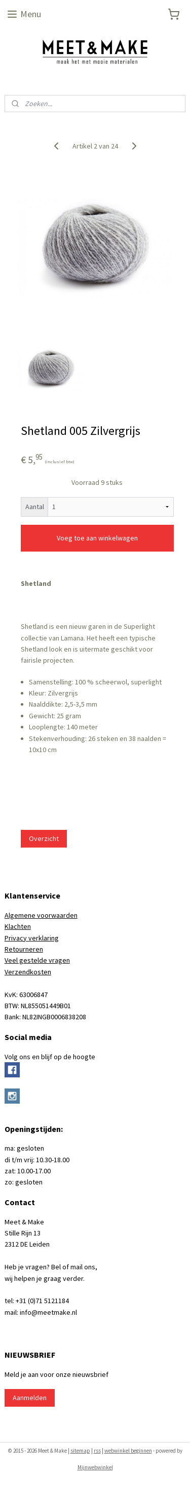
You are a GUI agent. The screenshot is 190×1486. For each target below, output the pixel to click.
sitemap (80, 1450)
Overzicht (44, 838)
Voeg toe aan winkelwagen (97, 537)
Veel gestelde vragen (37, 960)
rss (97, 1450)
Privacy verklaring (32, 938)
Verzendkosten (28, 971)
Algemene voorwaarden (41, 915)
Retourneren (24, 949)
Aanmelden (30, 1397)
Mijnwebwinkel (95, 1467)
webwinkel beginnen (128, 1450)
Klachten (18, 926)
